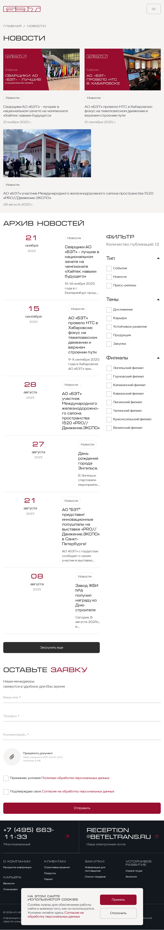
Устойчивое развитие (139, 863)
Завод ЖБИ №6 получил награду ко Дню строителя (86, 598)
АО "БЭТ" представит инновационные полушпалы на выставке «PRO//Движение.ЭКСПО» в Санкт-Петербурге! (81, 526)
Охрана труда (134, 871)
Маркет (48, 879)
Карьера (12, 877)
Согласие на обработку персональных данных (78, 791)
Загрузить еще (51, 648)
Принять (118, 900)
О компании (16, 861)
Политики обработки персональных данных (75, 778)
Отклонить (118, 913)
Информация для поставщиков (95, 869)
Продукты (50, 873)
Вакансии (9, 883)
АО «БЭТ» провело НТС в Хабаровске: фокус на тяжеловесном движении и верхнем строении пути (119, 111)
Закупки (94, 861)
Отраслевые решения (57, 867)
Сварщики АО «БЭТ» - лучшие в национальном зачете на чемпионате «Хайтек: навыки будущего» (35, 111)
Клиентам (55, 861)
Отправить (82, 808)
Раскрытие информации (17, 867)
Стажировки (10, 889)
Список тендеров (95, 877)
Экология (131, 877)
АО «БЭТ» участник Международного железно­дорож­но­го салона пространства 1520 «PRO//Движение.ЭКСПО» (78, 195)
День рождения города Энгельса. (88, 461)
